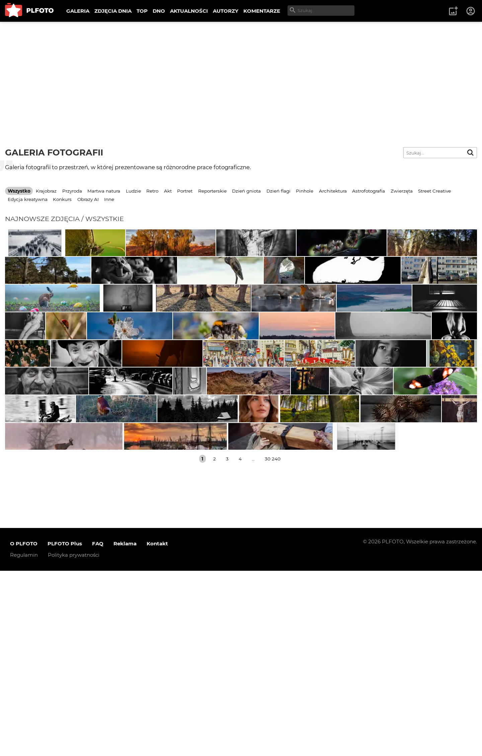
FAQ (97, 729)
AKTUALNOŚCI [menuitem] (189, 11)
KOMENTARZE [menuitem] (261, 11)
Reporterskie (212, 191)
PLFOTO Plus (65, 729)
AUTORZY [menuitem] (225, 11)
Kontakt (157, 729)
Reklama (125, 729)
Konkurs (62, 199)
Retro (152, 191)
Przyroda (72, 191)
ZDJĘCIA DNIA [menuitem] (113, 11)
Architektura (333, 191)
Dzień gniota (246, 191)
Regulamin (24, 740)
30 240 (272, 644)
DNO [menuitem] (159, 11)
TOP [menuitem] (142, 11)
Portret (184, 191)
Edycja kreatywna (28, 199)
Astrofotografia (368, 191)
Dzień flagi (278, 191)
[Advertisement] (241, 72)
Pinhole (304, 191)
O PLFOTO (23, 729)
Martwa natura (103, 191)
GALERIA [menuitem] (77, 11)
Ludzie (133, 191)
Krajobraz (46, 191)
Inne (109, 199)
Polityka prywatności (73, 740)
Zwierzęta (402, 191)
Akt (168, 191)
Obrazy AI (88, 199)
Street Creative (434, 191)
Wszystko (19, 191)
